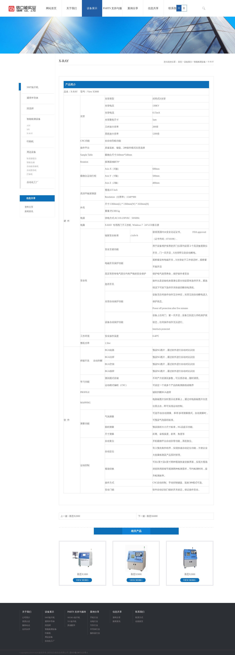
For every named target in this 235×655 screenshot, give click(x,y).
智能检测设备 (33, 119)
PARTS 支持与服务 (76, 612)
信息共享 (117, 612)
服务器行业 (95, 633)
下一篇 (147, 516)
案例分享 (94, 612)
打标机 (30, 174)
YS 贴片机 (71, 621)
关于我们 (26, 612)
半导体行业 (95, 629)
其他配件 (71, 625)
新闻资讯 (29, 211)
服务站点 (26, 625)
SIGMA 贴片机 (73, 617)
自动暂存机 (32, 170)
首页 (180, 62)
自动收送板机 (33, 166)
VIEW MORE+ (82, 580)
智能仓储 (31, 162)
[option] (117, 35)
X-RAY (30, 133)
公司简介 (26, 617)
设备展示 (188, 62)
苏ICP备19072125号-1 (79, 652)
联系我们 (139, 612)
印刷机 (30, 141)
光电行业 (94, 621)
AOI (28, 125)
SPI (28, 129)
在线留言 (139, 621)
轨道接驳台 (32, 158)
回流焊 (30, 108)
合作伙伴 (26, 629)
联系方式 (139, 617)
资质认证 (26, 621)
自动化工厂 (32, 182)
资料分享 (29, 207)
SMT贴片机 (32, 87)
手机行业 (94, 617)
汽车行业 (94, 625)
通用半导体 (32, 98)
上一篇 (70, 516)
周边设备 (31, 152)
